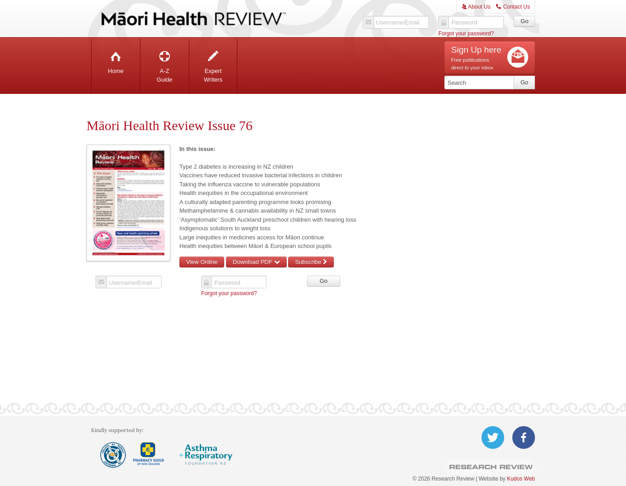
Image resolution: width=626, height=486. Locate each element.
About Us (476, 7)
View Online (201, 261)
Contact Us (513, 7)
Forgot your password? (466, 33)
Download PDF (256, 261)
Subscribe (311, 261)
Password (464, 22)
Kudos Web (521, 479)
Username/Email (397, 22)
